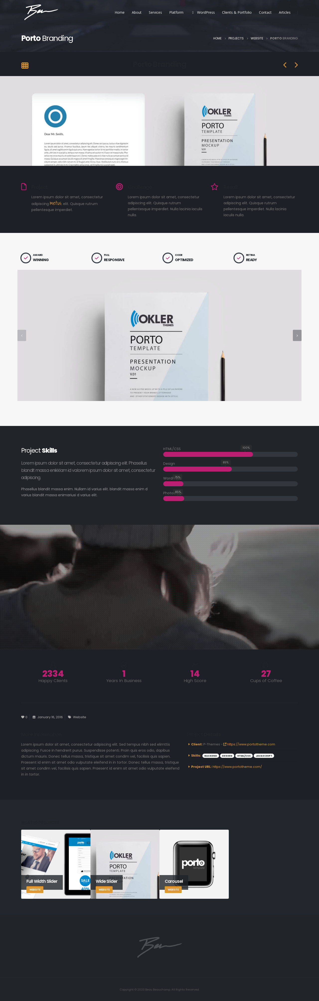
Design (227, 755)
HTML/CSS (244, 755)
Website (79, 717)
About (137, 12)
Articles (285, 12)
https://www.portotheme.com (249, 744)
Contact (265, 12)
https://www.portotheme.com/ (237, 767)
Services (155, 12)
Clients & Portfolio (237, 12)
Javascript (264, 755)
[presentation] (21, 335)
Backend (210, 755)
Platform (176, 12)
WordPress (203, 12)
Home (120, 12)
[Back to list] (24, 66)
